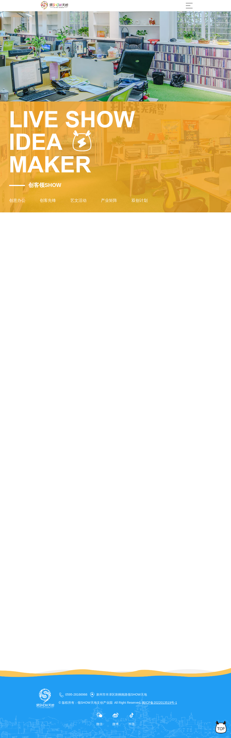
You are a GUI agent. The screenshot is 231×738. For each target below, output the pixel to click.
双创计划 (139, 200)
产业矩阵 (109, 200)
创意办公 (17, 200)
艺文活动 (78, 200)
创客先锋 (48, 200)
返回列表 (177, 673)
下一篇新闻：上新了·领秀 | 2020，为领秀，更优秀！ (78, 677)
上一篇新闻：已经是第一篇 (57, 670)
